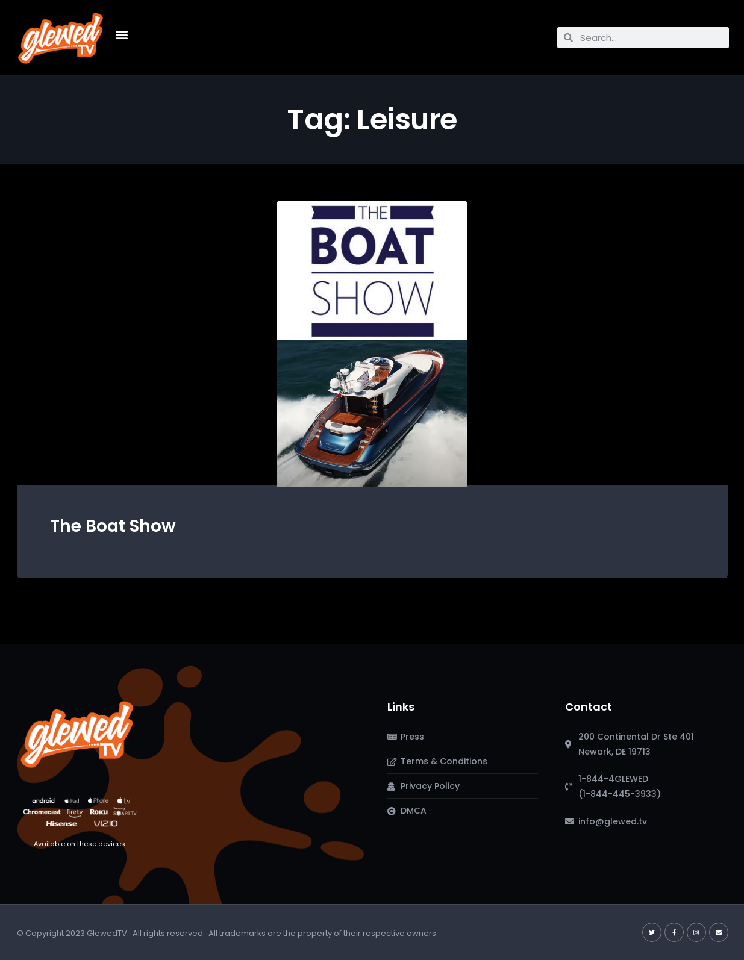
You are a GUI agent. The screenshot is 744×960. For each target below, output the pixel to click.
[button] (122, 35)
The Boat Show (113, 526)
